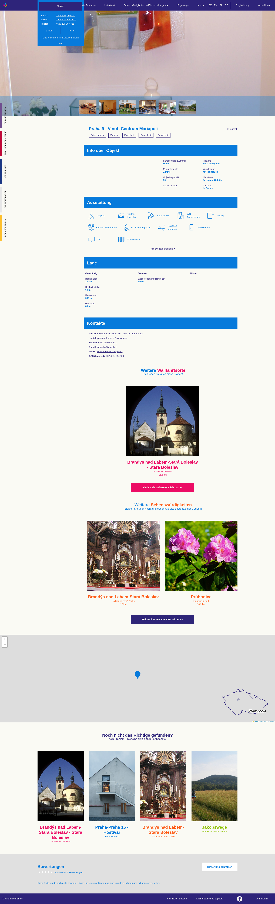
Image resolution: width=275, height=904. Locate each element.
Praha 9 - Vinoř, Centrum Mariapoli (123, 128)
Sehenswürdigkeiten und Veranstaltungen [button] (146, 5)
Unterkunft (109, 5)
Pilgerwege (183, 5)
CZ (210, 5)
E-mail (49, 30)
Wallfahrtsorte (89, 5)
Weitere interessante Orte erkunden (162, 619)
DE (226, 5)
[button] (137, 675)
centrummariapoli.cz (66, 19)
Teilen (72, 30)
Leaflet (256, 721)
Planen (60, 6)
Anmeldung (264, 5)
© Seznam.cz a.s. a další (267, 721)
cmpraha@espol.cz (65, 15)
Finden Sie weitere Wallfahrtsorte (162, 487)
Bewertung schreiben (219, 867)
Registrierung (242, 5)
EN (215, 5)
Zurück (232, 129)
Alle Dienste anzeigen (163, 248)
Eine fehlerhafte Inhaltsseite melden (60, 37)
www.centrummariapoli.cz (109, 351)
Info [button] (200, 5)
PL (221, 5)
